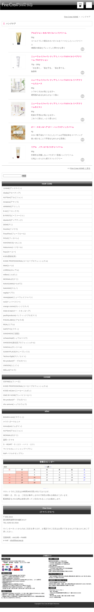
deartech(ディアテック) (13, 225)
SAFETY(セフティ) (11, 333)
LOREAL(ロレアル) (11, 274)
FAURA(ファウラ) (10, 234)
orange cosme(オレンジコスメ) (16, 311)
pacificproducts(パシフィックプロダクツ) (20, 320)
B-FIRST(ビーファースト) (13, 220)
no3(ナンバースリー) (11, 306)
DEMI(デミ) (8, 229)
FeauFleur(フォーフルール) (14, 238)
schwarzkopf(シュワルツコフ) (15, 342)
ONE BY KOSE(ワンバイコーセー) (17, 399)
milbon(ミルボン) (10, 279)
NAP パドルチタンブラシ (13, 458)
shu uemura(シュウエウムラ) (15, 408)
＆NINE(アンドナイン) (12, 193)
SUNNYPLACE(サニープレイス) (16, 356)
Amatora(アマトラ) (11, 206)
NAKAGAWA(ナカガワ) (12, 288)
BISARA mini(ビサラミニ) (13, 421)
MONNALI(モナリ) (10, 283)
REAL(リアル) (9, 329)
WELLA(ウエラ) (9, 374)
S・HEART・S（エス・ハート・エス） (19, 449)
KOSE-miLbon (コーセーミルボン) (17, 395)
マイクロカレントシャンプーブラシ (18, 453)
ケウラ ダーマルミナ (11, 426)
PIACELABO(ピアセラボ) (13, 324)
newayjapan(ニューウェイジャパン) (18, 302)
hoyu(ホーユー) (9, 256)
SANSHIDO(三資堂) (11, 338)
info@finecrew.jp (17, 545)
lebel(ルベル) (8, 270)
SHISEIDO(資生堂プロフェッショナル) (19, 347)
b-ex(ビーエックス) (11, 215)
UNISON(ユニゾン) (11, 370)
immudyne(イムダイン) (12, 431)
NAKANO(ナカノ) (10, 293)
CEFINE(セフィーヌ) (11, 386)
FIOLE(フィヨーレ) (11, 243)
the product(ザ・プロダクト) (14, 365)
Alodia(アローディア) (12, 197)
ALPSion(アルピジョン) (13, 202)
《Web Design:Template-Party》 (47, 610)
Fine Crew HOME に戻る (80, 173)
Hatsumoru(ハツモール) (13, 252)
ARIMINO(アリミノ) (11, 211)
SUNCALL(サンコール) (12, 351)
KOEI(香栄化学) (9, 261)
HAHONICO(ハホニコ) (12, 247)
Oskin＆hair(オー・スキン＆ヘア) (16, 315)
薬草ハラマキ (8, 444)
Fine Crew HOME (71, 17)
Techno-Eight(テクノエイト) (14, 361)
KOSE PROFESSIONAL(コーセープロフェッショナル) (25, 265)
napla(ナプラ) (8, 297)
